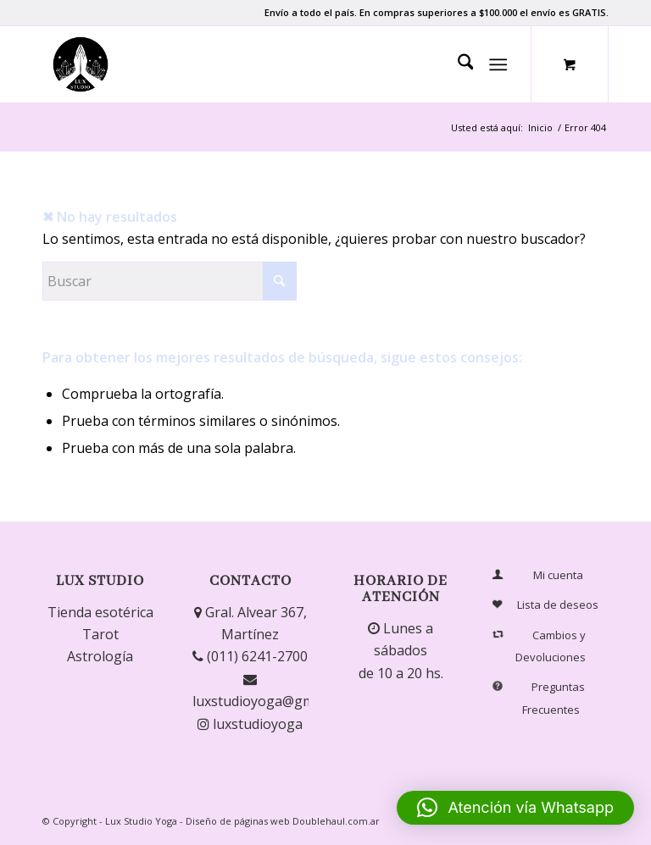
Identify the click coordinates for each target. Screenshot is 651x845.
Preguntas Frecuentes (540, 697)
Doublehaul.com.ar (336, 821)
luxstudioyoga (250, 724)
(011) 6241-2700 (250, 656)
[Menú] (499, 64)
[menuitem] (457, 64)
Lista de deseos (545, 605)
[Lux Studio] (80, 64)
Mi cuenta (537, 575)
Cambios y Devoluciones (539, 645)
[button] (515, 808)
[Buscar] (457, 64)
